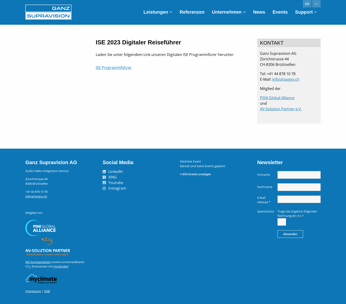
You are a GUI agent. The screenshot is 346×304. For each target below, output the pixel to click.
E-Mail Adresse (263, 200)
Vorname (263, 174)
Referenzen (192, 12)
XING (112, 177)
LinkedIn (115, 171)
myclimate (61, 266)
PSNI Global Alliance (277, 97)
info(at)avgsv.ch (285, 79)
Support (304, 12)
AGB (47, 291)
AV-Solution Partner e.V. (281, 108)
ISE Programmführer (114, 67)
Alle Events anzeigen (196, 174)
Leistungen (155, 12)
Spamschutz (265, 211)
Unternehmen (227, 12)
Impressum (33, 291)
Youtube (115, 182)
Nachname (264, 187)
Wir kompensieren (38, 262)
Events (280, 12)
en (316, 4)
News (259, 12)
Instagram (117, 188)
